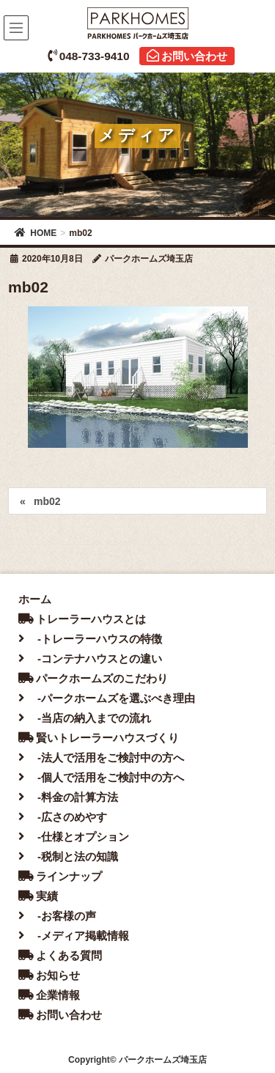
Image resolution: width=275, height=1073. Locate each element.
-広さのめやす (62, 817)
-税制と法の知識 (68, 856)
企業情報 (49, 995)
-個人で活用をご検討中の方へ (101, 777)
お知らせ (49, 975)
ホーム (34, 599)
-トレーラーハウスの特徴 (90, 639)
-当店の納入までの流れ (84, 718)
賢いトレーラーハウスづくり (98, 737)
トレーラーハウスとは (82, 619)
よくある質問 (60, 955)
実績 (38, 896)
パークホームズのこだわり (93, 678)
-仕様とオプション (73, 836)
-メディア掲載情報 (73, 935)
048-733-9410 (89, 56)
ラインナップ (60, 876)
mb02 (47, 501)
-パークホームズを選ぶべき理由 (106, 698)
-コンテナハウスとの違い (90, 658)
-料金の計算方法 (68, 797)
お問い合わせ (187, 56)
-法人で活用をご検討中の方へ (101, 757)
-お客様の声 (57, 916)
